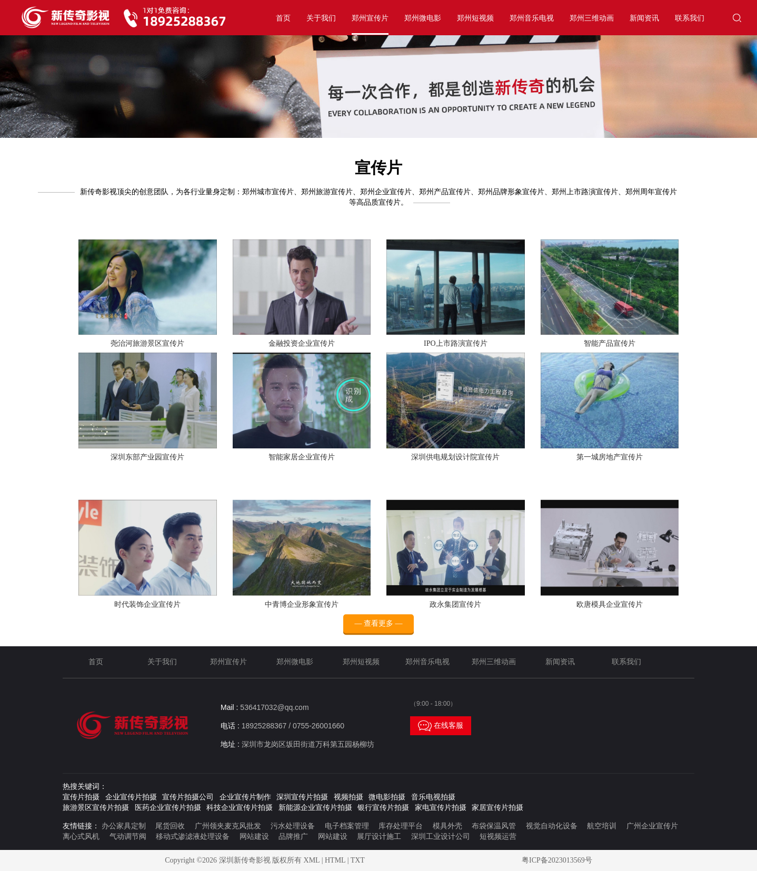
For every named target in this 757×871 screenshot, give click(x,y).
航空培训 (601, 826)
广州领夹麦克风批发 (228, 826)
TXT (358, 860)
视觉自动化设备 (551, 826)
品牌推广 (293, 836)
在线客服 (440, 726)
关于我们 (321, 18)
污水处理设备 (293, 826)
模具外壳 (447, 826)
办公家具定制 (124, 826)
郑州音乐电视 (532, 18)
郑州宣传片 (370, 18)
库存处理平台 (401, 826)
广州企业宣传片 (652, 826)
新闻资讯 (644, 18)
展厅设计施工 (379, 836)
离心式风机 (81, 836)
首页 (283, 18)
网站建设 (254, 836)
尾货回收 (170, 826)
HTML (335, 860)
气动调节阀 (127, 836)
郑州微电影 (422, 18)
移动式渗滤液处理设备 (193, 836)
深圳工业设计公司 (440, 836)
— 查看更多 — (379, 634)
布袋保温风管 (494, 826)
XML (312, 860)
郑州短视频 (475, 18)
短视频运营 (498, 836)
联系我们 (689, 18)
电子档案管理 (347, 826)
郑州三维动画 (592, 18)
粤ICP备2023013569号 (557, 860)
